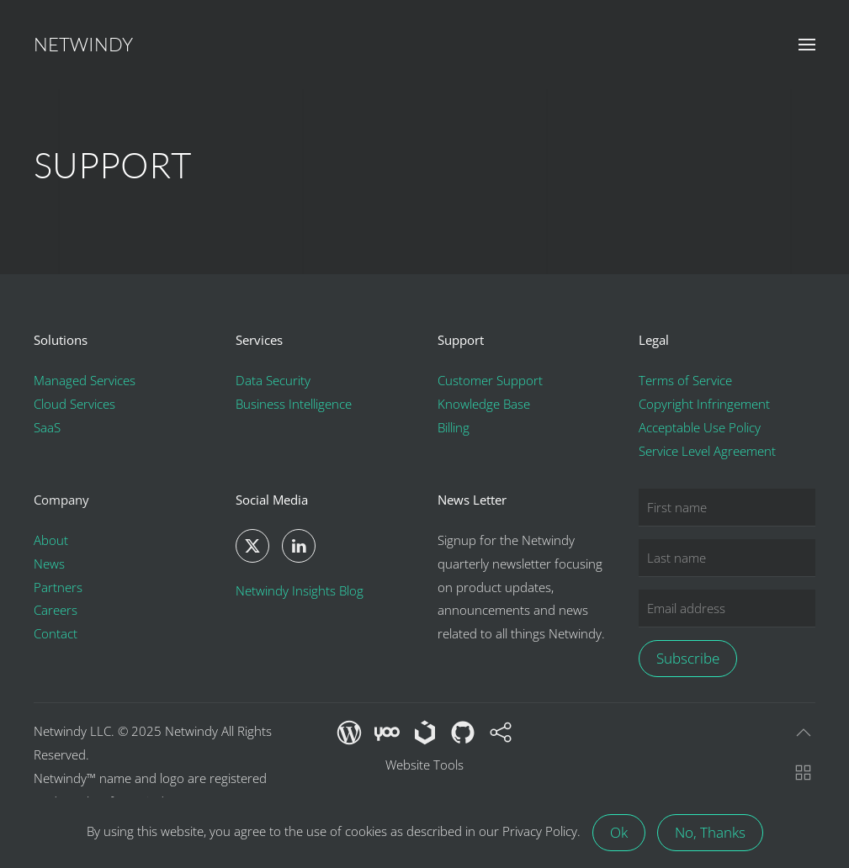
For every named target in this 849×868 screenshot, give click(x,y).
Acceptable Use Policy (700, 427)
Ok (619, 832)
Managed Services (84, 380)
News (49, 563)
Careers (55, 609)
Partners (58, 587)
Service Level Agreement (707, 450)
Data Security (273, 380)
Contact (55, 633)
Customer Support (490, 380)
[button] (807, 44)
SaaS (47, 427)
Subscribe (687, 658)
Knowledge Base (484, 403)
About (51, 540)
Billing (454, 427)
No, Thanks (710, 832)
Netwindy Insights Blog (299, 590)
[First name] (727, 508)
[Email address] (727, 608)
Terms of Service (685, 380)
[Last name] (727, 558)
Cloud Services (74, 403)
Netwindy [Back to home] (83, 44)
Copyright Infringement (704, 403)
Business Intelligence (294, 403)
